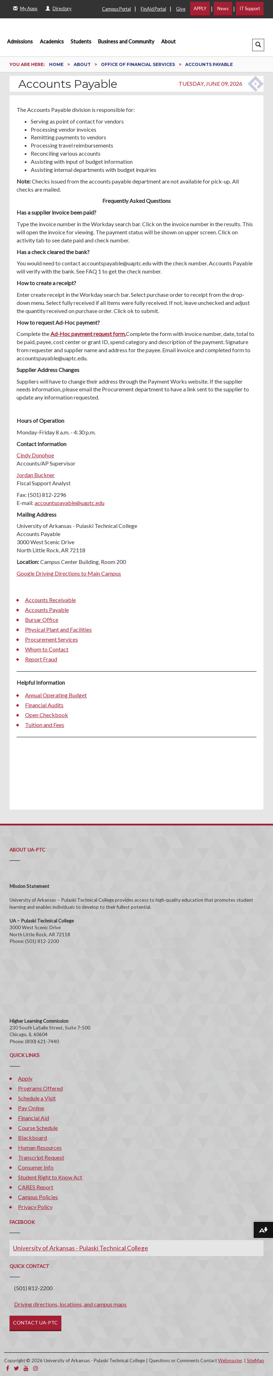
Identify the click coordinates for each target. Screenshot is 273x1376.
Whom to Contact (46, 649)
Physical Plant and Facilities (58, 629)
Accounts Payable (47, 609)
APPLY (200, 8)
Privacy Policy (35, 1206)
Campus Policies (38, 1197)
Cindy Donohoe (35, 455)
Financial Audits (44, 705)
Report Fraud (41, 659)
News (223, 8)
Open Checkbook (46, 714)
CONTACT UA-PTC (35, 1323)
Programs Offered (40, 1088)
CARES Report (35, 1187)
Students (81, 41)
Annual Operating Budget (56, 695)
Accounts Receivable (50, 599)
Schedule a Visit (37, 1098)
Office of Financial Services (138, 64)
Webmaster (230, 1360)
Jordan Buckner (36, 474)
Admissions (20, 41)
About (168, 41)
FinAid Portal (153, 9)
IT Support (249, 8)
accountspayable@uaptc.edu (69, 502)
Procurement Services (51, 639)
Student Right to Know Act (50, 1177)
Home (57, 64)
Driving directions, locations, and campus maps (70, 1304)
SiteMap (255, 1360)
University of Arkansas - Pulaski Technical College (80, 1248)
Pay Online (31, 1108)
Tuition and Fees (44, 724)
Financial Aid (33, 1117)
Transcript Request (41, 1157)
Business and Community (126, 41)
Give (181, 9)
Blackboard (32, 1137)
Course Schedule (38, 1127)
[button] (258, 45)
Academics (52, 41)
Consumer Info (36, 1167)
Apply (25, 1078)
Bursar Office (41, 619)
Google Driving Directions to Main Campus (69, 573)
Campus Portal (116, 9)
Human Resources (40, 1147)
